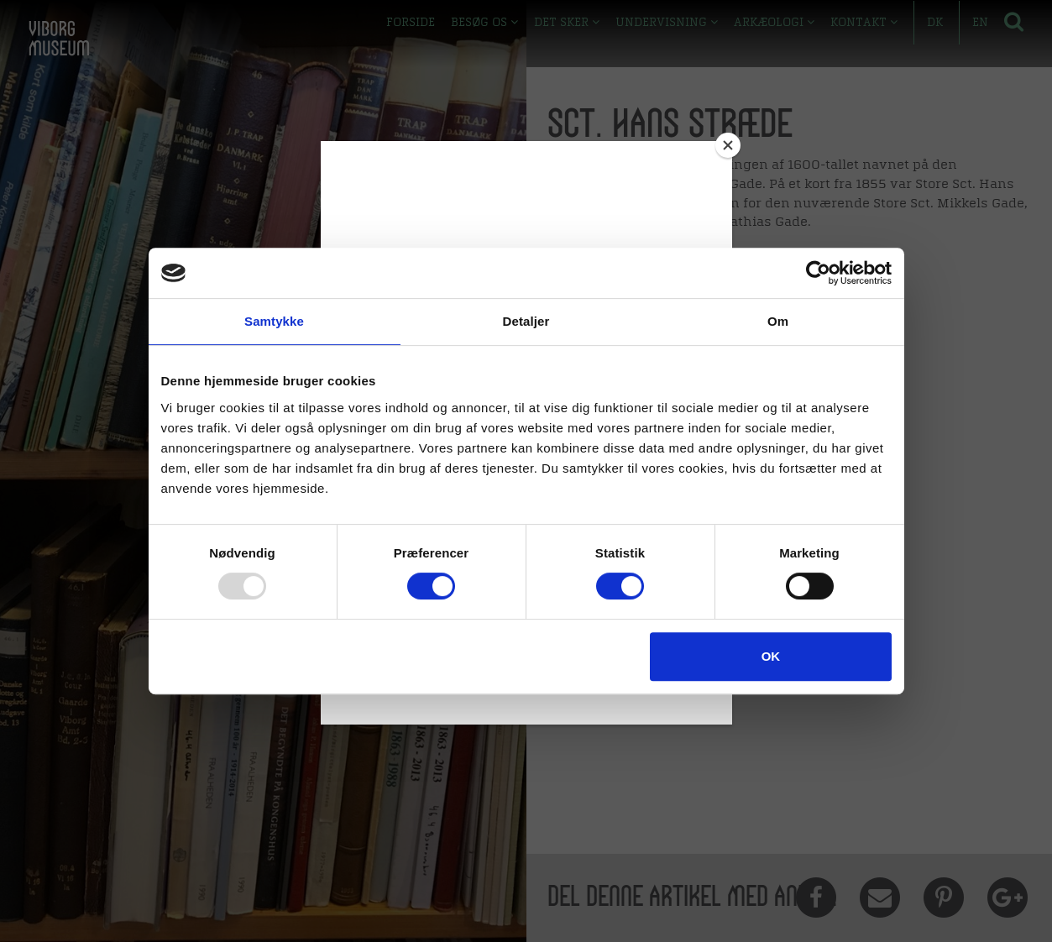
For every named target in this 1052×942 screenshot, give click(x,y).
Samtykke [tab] (274, 321)
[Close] (728, 145)
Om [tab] (777, 321)
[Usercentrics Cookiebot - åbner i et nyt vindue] (818, 272)
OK (771, 656)
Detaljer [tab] (526, 321)
